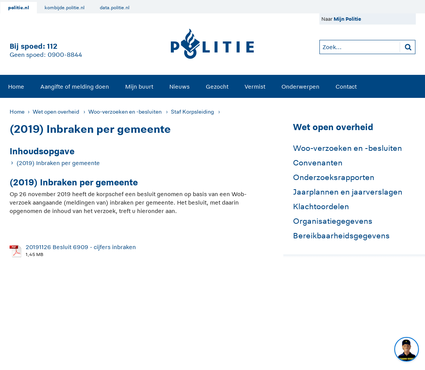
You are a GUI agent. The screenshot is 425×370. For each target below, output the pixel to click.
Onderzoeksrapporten (333, 177)
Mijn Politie (347, 19)
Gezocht (217, 86)
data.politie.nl (114, 8)
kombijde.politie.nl (64, 8)
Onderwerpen (300, 86)
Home (16, 86)
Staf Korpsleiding (192, 111)
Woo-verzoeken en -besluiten (125, 111)
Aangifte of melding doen (74, 86)
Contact (346, 86)
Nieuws (179, 86)
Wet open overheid (56, 111)
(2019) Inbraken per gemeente (58, 163)
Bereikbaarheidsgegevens (341, 236)
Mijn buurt (139, 86)
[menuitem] (16, 86)
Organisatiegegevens (332, 221)
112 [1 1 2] (52, 46)
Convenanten (317, 163)
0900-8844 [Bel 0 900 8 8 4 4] (65, 55)
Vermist (255, 86)
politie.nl (18, 8)
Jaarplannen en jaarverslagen (347, 192)
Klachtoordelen (321, 206)
